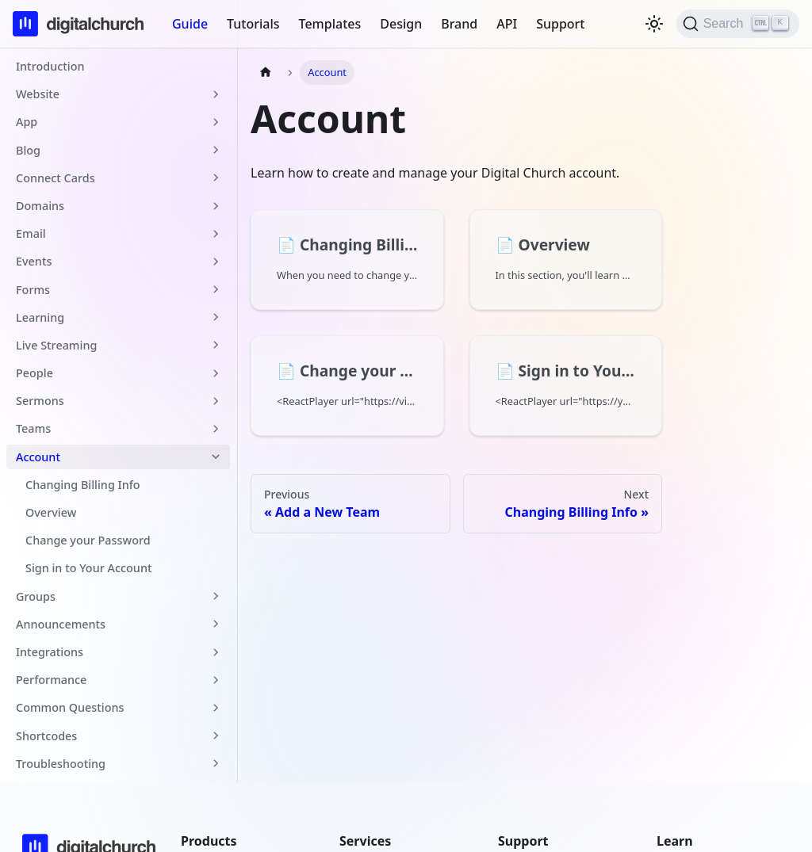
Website (37, 93)
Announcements (60, 624)
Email (31, 233)
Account (38, 456)
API (506, 23)
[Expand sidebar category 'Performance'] (215, 679)
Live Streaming (56, 345)
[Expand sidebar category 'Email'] (215, 233)
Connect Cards (55, 177)
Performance (51, 679)
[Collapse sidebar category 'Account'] (215, 457)
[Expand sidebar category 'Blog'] (215, 150)
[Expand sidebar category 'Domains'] (215, 205)
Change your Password (88, 540)
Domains (40, 205)
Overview (50, 512)
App (26, 121)
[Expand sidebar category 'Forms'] (215, 289)
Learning (40, 317)
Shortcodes (46, 735)
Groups (36, 596)
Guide (190, 23)
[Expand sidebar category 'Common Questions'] (215, 707)
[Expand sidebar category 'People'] (215, 373)
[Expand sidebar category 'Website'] (215, 94)
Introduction (50, 66)
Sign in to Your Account (88, 567)
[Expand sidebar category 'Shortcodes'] (215, 736)
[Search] (737, 24)
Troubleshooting (60, 763)
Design (401, 23)
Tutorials (253, 23)
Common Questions (70, 707)
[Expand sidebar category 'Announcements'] (215, 624)
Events (34, 261)
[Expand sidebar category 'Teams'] (215, 428)
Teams (33, 428)
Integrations (49, 651)
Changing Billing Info (82, 484)
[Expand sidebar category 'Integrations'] (215, 652)
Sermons (40, 400)
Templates (330, 23)
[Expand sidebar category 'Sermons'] (215, 400)
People (34, 372)
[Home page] (266, 72)
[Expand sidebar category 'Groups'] (215, 596)
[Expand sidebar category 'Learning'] (215, 317)
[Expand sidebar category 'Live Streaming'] (215, 345)
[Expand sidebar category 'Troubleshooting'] (215, 763)
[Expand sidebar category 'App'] (215, 121)
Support (560, 23)
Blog (28, 150)
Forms (33, 289)
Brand (459, 23)
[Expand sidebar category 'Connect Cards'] (215, 178)
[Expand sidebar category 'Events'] (215, 261)
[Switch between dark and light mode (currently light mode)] (654, 23)
